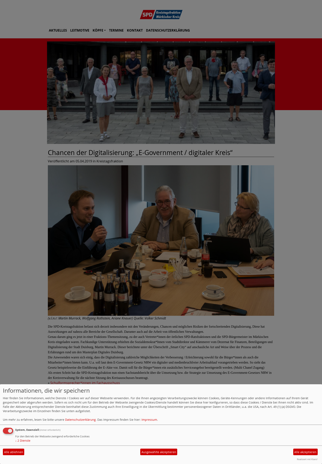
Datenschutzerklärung (80, 420)
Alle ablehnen (13, 452)
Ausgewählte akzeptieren (158, 452)
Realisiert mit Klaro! (307, 459)
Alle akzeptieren (305, 452)
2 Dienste (22, 440)
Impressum (149, 420)
